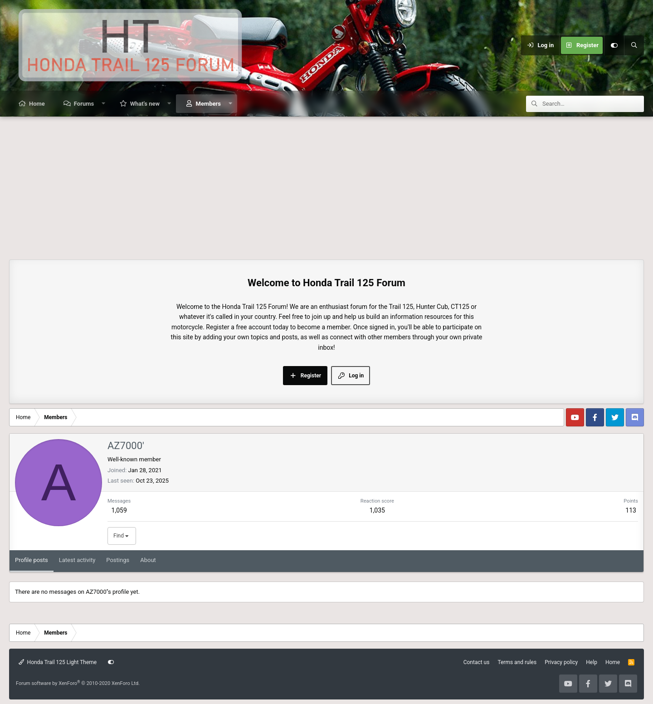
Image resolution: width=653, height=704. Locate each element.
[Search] (634, 45)
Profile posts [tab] (31, 560)
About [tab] (148, 560)
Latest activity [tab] (77, 560)
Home (37, 103)
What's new (145, 103)
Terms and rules (516, 662)
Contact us (476, 662)
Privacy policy (561, 662)
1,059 (119, 510)
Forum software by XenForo (78, 683)
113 (630, 510)
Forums (84, 103)
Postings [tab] (117, 560)
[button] (103, 103)
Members (208, 103)
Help (591, 662)
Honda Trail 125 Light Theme (58, 662)
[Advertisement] (326, 184)
